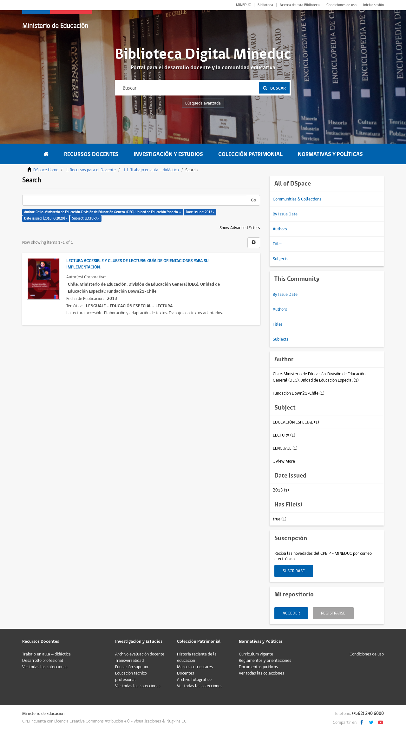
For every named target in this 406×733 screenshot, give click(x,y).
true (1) (279, 519)
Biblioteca (265, 5)
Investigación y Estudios (168, 154)
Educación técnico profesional (131, 676)
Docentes (185, 673)
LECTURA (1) (284, 435)
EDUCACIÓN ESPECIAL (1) (296, 422)
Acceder (291, 613)
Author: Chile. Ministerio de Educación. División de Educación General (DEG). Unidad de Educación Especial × (102, 212)
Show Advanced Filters (239, 228)
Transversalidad (129, 660)
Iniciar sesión (373, 5)
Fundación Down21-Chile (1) (298, 393)
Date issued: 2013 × (200, 212)
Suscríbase (294, 571)
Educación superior (132, 667)
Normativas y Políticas (330, 154)
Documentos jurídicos (258, 667)
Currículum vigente (256, 654)
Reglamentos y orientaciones (265, 660)
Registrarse (333, 613)
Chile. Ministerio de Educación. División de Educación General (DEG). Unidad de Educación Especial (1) (319, 377)
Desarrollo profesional (42, 660)
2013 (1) (281, 490)
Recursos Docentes (91, 154)
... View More (284, 461)
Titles (278, 244)
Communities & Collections (297, 199)
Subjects (280, 259)
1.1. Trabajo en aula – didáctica (151, 170)
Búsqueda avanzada (203, 103)
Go (253, 200)
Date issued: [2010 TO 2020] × (45, 218)
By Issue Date (285, 214)
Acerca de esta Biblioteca (300, 5)
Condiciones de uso (341, 5)
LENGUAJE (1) (285, 448)
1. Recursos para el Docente (91, 170)
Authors (280, 229)
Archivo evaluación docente (139, 654)
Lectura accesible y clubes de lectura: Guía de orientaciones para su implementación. (137, 264)
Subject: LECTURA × (86, 218)
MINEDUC (243, 5)
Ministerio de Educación (55, 26)
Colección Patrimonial (250, 154)
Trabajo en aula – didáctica (46, 654)
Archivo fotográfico (194, 679)
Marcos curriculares (195, 667)
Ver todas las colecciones (45, 667)
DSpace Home (45, 170)
